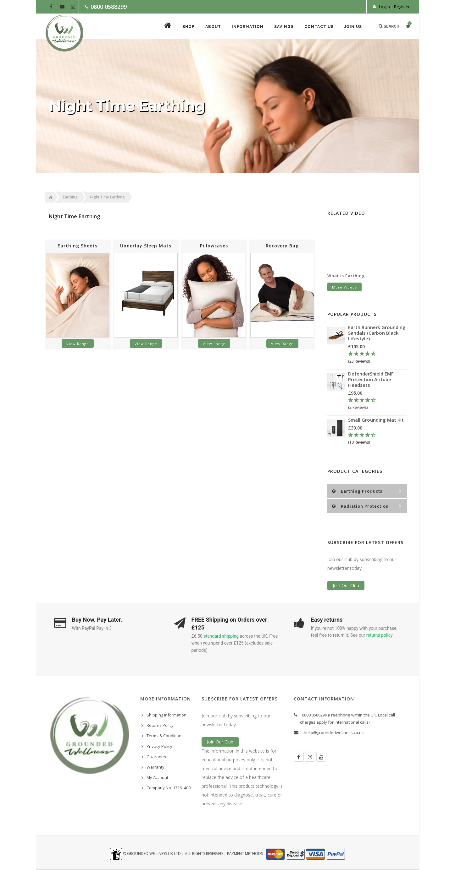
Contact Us (319, 26)
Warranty (155, 767)
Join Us (353, 26)
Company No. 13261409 (169, 788)
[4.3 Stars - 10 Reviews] (377, 438)
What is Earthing (346, 275)
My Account (157, 777)
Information (248, 26)
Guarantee (157, 756)
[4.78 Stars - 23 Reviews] (377, 357)
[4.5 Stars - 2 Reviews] (377, 404)
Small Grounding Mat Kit (376, 420)
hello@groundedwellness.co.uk (334, 732)
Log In (384, 6)
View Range (77, 343)
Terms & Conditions (165, 735)
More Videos (344, 287)
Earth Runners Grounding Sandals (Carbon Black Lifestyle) (377, 333)
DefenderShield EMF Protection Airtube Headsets (371, 379)
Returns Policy (160, 725)
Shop (188, 26)
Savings (284, 26)
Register (402, 6)
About (213, 26)
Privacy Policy (159, 746)
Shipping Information (166, 715)
